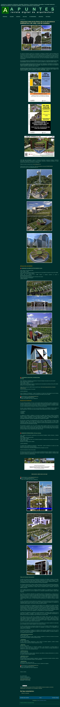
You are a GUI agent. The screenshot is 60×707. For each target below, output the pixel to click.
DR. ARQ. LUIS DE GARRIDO (37, 687)
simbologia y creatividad (38, 688)
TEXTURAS (48, 16)
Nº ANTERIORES (32, 16)
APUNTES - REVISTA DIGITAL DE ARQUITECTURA (12, 2)
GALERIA (12, 16)
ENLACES (25, 16)
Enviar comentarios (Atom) (41, 700)
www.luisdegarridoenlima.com (33, 396)
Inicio (40, 697)
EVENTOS (18, 16)
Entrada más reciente (24, 697)
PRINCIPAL (5, 16)
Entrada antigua (55, 697)
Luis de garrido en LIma (30, 688)
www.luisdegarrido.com (37, 164)
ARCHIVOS (41, 16)
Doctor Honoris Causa (27, 687)
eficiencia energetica (45, 687)
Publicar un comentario (25, 693)
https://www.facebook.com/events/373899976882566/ (44, 166)
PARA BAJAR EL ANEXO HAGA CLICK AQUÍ (39, 474)
